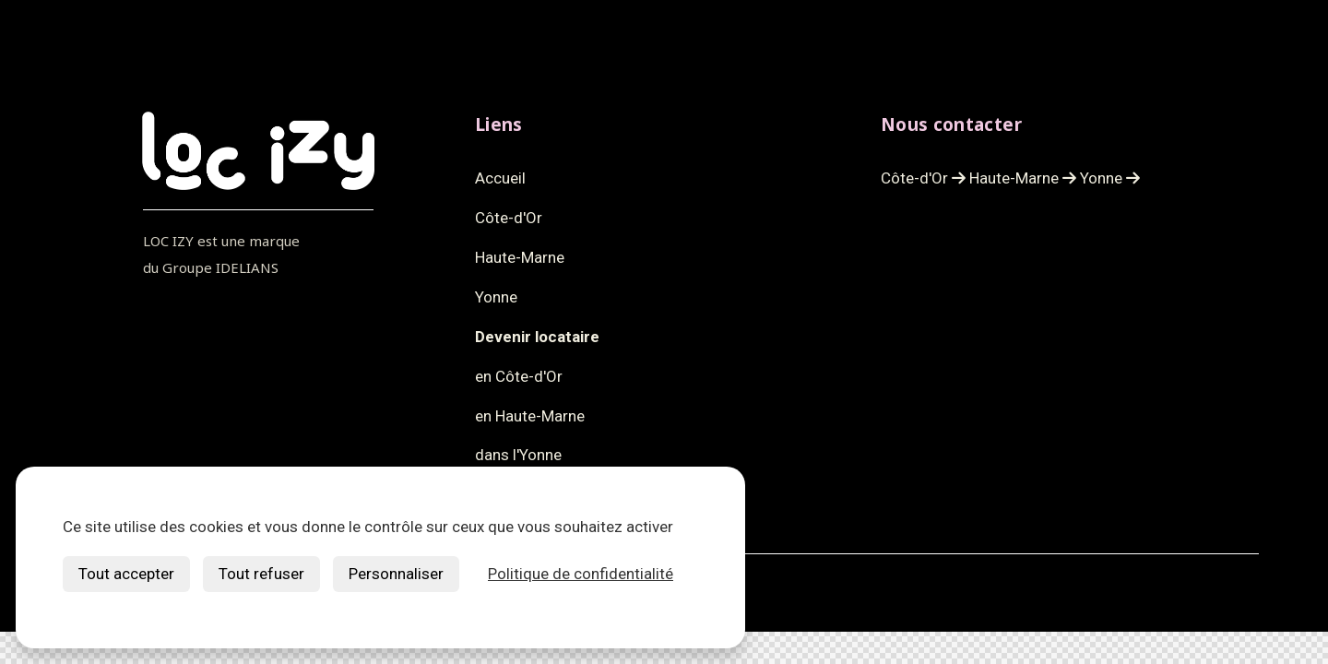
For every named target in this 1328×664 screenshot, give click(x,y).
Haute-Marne (1022, 178)
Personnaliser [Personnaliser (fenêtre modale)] (396, 573)
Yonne (1110, 178)
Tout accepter (126, 573)
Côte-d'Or (923, 178)
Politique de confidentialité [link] (580, 573)
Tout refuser (261, 573)
